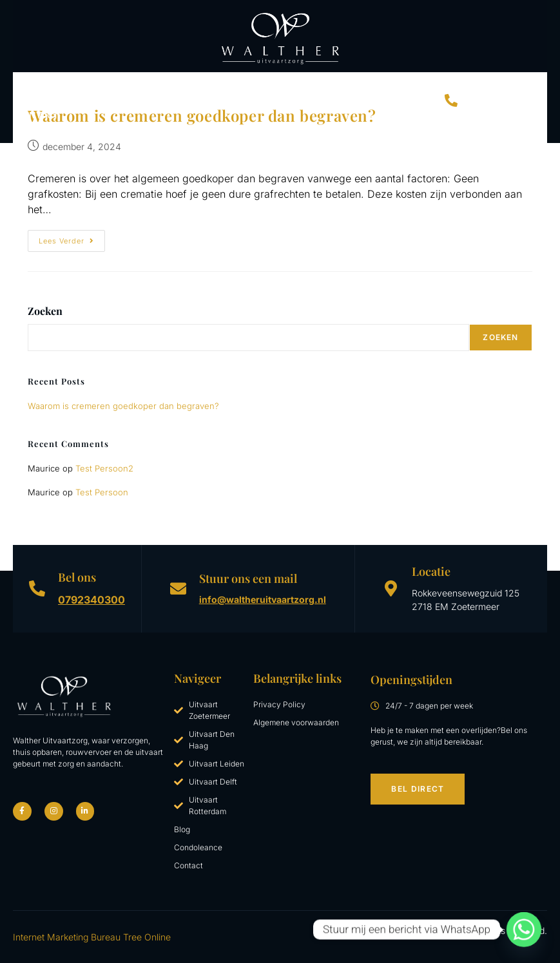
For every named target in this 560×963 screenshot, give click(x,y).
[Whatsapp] (524, 929)
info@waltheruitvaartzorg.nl (262, 599)
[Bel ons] (37, 588)
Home (29, 85)
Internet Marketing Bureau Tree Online (92, 936)
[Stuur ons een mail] (178, 588)
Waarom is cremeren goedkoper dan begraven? (123, 406)
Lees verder (72, 237)
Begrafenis (137, 85)
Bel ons (77, 577)
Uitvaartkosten (278, 86)
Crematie (197, 86)
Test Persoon (101, 492)
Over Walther (363, 85)
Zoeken (45, 311)
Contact (37, 115)
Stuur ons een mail (248, 578)
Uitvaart (76, 86)
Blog (415, 85)
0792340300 (91, 599)
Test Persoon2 (104, 468)
